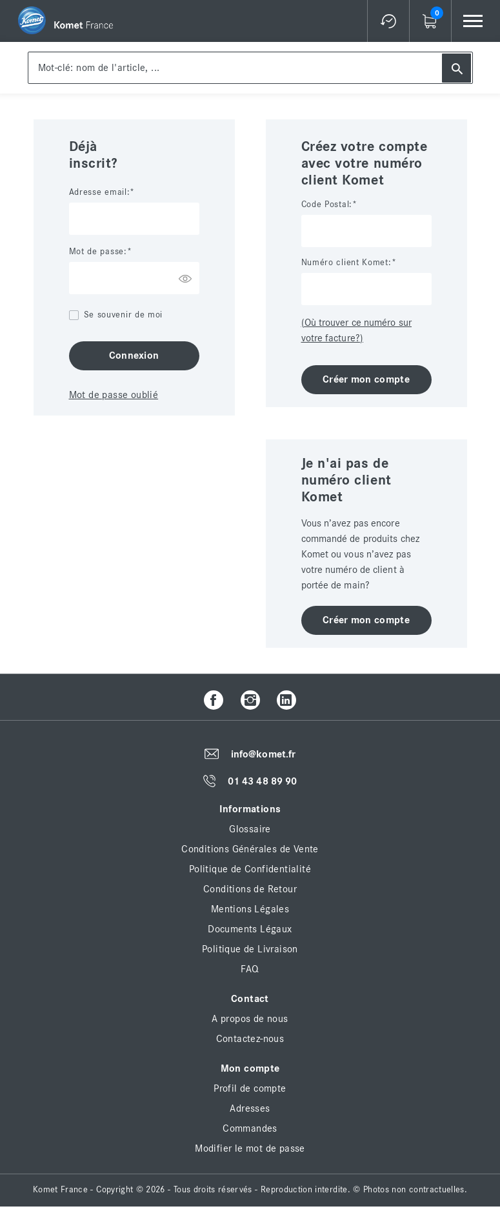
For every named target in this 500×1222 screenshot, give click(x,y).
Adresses (250, 1108)
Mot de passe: (98, 251)
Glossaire (250, 829)
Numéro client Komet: (346, 262)
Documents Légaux (250, 929)
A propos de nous (250, 1019)
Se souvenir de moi (123, 314)
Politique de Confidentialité (250, 869)
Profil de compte (250, 1088)
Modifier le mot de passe (250, 1148)
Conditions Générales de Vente (250, 849)
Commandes (250, 1128)
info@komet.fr (263, 754)
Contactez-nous (250, 1039)
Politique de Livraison (250, 949)
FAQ (250, 969)
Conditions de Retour (250, 889)
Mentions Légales (250, 909)
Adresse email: (99, 192)
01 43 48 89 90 (262, 781)
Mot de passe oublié (114, 395)
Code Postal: (326, 204)
